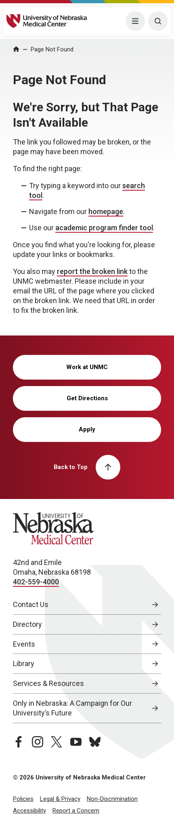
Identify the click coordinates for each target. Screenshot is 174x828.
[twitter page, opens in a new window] (56, 741)
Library (23, 663)
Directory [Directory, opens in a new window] (27, 624)
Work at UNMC (87, 367)
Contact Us (30, 604)
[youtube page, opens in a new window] (76, 741)
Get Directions (87, 398)
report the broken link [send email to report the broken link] (92, 271)
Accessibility (29, 810)
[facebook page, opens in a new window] (18, 741)
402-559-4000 (36, 581)
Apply (87, 429)
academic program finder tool (104, 227)
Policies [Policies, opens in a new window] (23, 799)
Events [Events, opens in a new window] (24, 644)
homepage (105, 211)
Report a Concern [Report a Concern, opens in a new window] (75, 810)
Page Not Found (52, 49)
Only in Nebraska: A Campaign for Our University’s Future (72, 708)
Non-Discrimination (112, 799)
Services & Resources (48, 683)
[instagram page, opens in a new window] (37, 741)
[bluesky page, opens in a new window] (95, 741)
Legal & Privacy (60, 799)
